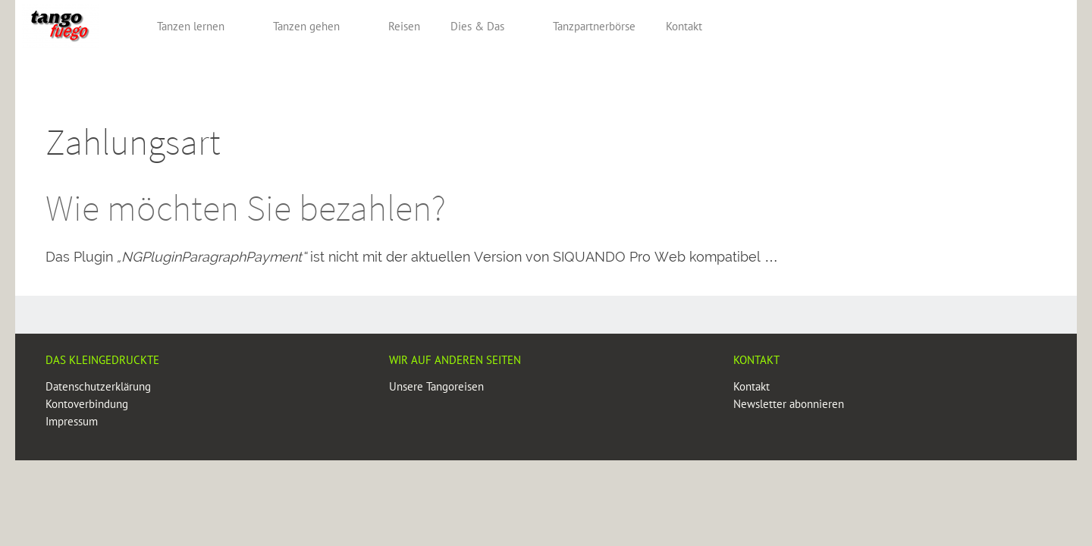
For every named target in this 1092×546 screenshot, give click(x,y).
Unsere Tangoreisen (436, 386)
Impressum (72, 421)
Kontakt (751, 386)
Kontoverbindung (87, 404)
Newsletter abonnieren (788, 404)
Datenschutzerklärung (98, 386)
